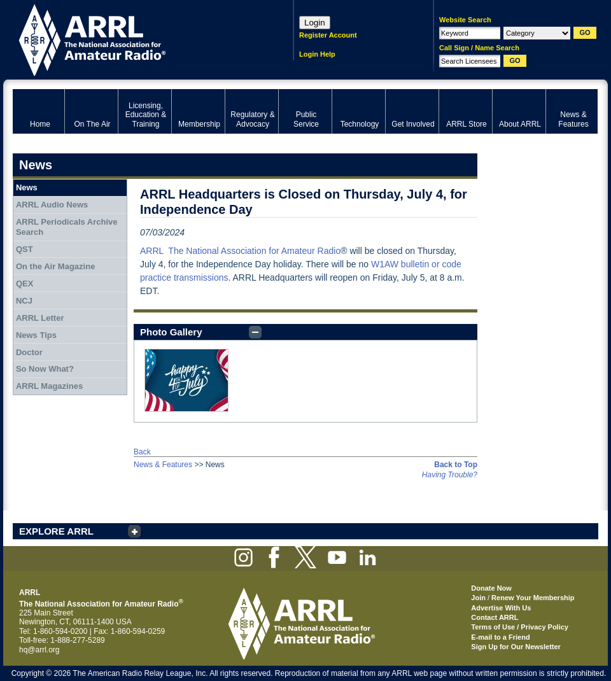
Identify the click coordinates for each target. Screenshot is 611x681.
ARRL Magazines (49, 386)
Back (142, 451)
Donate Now (491, 588)
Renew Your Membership (532, 597)
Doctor (29, 352)
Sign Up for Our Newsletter (516, 646)
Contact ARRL (494, 617)
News (27, 187)
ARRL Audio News (52, 204)
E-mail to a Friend (500, 637)
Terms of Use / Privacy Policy (519, 627)
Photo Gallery (171, 331)
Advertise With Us (501, 608)
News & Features (163, 464)
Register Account (328, 35)
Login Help (317, 54)
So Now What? (45, 369)
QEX (24, 283)
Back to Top (455, 464)
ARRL (136, 38)
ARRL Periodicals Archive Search (67, 227)
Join (478, 597)
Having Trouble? (449, 474)
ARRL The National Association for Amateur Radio (240, 251)
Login (314, 22)
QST (24, 249)
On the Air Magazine (55, 266)
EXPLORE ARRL (56, 531)
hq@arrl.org (39, 649)
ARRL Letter (40, 318)
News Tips (36, 335)
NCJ (24, 300)
